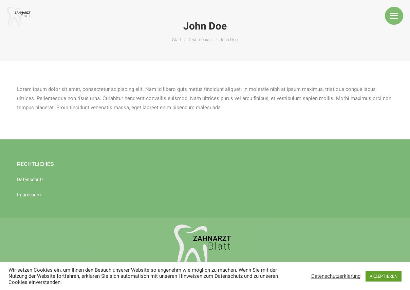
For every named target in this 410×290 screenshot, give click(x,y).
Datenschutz (30, 179)
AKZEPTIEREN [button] (383, 276)
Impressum (29, 194)
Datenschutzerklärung (335, 276)
